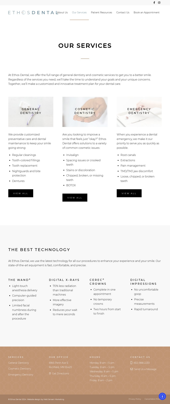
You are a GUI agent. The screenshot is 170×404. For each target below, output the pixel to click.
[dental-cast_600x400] (84, 112)
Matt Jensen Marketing (54, 399)
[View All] (20, 193)
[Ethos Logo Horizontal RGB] (33, 12)
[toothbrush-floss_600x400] (30, 112)
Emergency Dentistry (20, 374)
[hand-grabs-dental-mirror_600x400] (139, 112)
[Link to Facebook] (154, 2)
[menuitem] (62, 12)
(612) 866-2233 (141, 362)
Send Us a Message (145, 369)
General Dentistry (18, 362)
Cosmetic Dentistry (19, 368)
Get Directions (60, 373)
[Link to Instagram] (159, 2)
